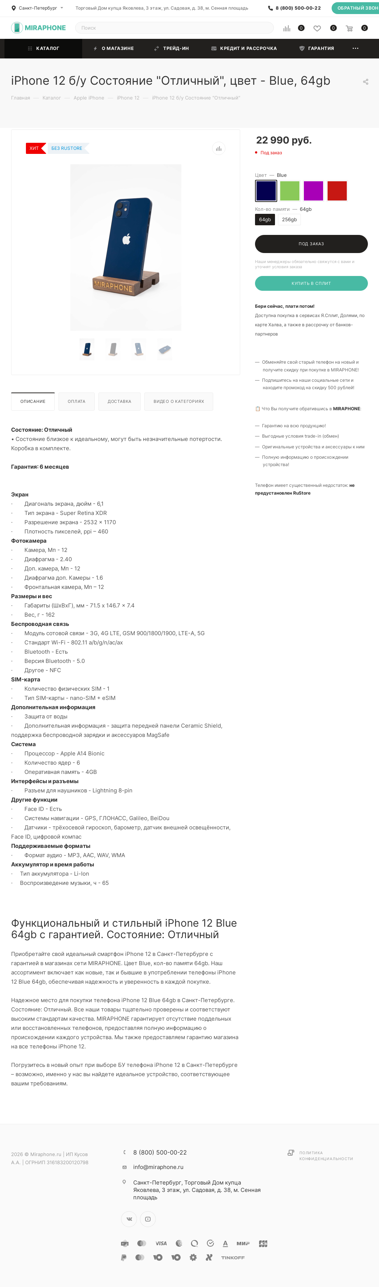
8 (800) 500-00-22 (298, 8)
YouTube (148, 1219)
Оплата (76, 401)
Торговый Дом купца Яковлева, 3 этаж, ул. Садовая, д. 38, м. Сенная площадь (162, 8)
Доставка (119, 401)
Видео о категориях (179, 401)
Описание (33, 401)
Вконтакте (129, 1219)
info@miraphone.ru (158, 1166)
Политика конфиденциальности (326, 1155)
